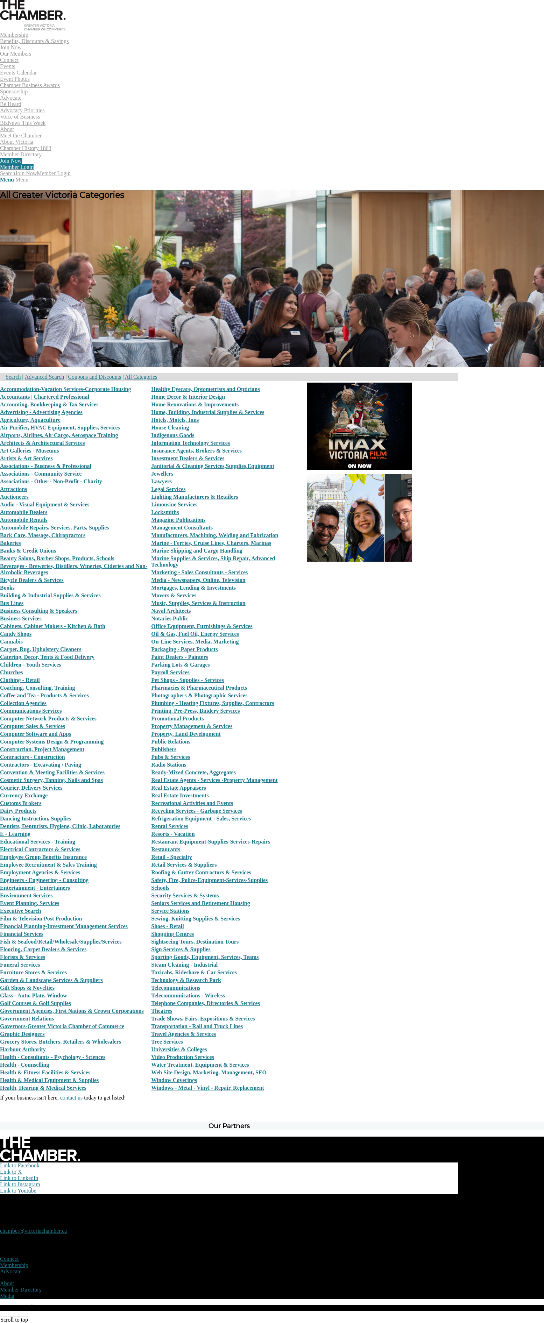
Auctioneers (14, 497)
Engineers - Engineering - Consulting (44, 880)
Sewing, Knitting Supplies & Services (195, 919)
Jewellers (162, 474)
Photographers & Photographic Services (199, 695)
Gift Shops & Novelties (27, 988)
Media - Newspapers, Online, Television (198, 580)
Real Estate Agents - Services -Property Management (214, 780)
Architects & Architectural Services (42, 443)
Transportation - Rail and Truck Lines (197, 1026)
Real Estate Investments (180, 795)
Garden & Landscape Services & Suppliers (51, 980)
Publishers (163, 749)
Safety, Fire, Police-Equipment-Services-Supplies (209, 880)
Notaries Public (169, 618)
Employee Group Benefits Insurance (43, 857)
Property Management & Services (191, 726)
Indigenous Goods (172, 435)
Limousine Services (174, 504)
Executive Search (20, 911)
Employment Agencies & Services (40, 872)
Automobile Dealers (24, 512)
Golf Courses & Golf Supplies (35, 1003)
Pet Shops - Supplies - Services (187, 680)
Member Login (53, 173)
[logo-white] (40, 1159)
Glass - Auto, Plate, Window (33, 995)
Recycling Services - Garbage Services (196, 811)
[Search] (7, 173)
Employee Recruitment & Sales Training (48, 865)
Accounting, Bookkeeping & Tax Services (49, 404)
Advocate (10, 1271)
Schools (160, 888)
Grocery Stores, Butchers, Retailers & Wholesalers (60, 1042)
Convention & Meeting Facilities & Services (52, 772)
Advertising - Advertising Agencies (41, 412)
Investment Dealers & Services (187, 458)
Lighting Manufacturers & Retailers (194, 497)
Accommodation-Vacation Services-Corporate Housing (65, 389)
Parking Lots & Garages (180, 665)
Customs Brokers (20, 803)
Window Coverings (174, 1080)
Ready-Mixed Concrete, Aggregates (193, 772)
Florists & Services (22, 957)
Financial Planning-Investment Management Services (64, 926)
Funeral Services (20, 965)
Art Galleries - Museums (29, 451)
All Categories (141, 377)
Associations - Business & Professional (45, 466)
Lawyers (161, 481)
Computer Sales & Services (32, 726)
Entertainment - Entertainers (35, 888)
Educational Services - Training (37, 842)
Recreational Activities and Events (192, 803)
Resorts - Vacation (173, 834)
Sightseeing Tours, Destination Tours (195, 942)
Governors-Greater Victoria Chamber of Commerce (62, 1026)
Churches (11, 672)
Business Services (21, 618)
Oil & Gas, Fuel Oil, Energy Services (195, 634)
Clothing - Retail (20, 680)
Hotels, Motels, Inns (175, 420)
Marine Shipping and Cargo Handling (196, 551)
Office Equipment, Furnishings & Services (201, 626)
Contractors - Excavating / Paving (40, 765)
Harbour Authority (23, 1049)
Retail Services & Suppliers (184, 865)
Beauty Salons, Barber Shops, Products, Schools (57, 558)
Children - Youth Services (30, 665)
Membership (14, 1265)
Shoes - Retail (167, 926)
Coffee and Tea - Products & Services (44, 695)
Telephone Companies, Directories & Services (205, 1003)
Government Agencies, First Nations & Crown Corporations (72, 1011)
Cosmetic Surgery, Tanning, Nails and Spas (51, 780)
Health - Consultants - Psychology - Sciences (52, 1057)
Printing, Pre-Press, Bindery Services (195, 711)
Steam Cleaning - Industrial (184, 965)
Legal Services (168, 489)
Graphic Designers (22, 1034)
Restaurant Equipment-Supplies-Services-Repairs (210, 842)
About (7, 1283)
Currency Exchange (24, 795)
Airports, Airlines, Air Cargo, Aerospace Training (59, 435)
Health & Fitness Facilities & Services (45, 1072)
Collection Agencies (23, 703)
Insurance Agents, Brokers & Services (196, 451)
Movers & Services (173, 595)
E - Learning (15, 834)
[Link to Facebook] (20, 1165)
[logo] (32, 28)
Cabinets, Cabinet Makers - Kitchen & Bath (52, 626)
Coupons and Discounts (94, 377)
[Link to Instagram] (20, 1184)
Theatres (161, 1011)
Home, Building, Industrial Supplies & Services (207, 412)
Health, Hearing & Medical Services (43, 1088)
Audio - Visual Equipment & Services (45, 504)
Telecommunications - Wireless (188, 995)
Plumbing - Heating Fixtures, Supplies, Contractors (212, 703)
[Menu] (14, 180)
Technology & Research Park (186, 980)
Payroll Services (170, 672)
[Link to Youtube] (18, 1191)
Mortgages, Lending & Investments (193, 588)
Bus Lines (11, 603)
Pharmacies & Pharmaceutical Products (199, 688)
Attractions (13, 489)
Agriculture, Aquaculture (30, 420)
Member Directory (21, 1290)
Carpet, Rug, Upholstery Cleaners (40, 649)
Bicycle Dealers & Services (32, 580)
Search (13, 377)
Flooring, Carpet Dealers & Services (43, 949)
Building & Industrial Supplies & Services (50, 595)
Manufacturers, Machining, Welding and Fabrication (214, 535)
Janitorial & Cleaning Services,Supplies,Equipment (212, 466)
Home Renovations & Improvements (195, 404)
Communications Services (31, 711)
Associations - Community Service (41, 474)
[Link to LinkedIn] (19, 1178)
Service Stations (170, 911)
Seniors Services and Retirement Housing (200, 903)
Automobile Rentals (24, 520)
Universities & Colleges (179, 1049)
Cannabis (11, 642)
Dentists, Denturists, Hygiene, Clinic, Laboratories (60, 826)
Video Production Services (182, 1057)
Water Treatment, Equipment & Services (200, 1065)
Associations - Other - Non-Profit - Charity (51, 481)
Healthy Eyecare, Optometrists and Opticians (205, 389)
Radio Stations (168, 765)
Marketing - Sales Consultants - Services (199, 572)
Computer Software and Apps (35, 734)
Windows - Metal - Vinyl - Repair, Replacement (207, 1088)
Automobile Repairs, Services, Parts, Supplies (54, 528)
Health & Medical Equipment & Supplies (49, 1080)
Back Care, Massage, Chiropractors (42, 535)
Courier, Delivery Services (31, 788)
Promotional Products (177, 718)
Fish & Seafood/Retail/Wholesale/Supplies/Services (61, 942)
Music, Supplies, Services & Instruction (198, 603)
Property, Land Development (185, 734)
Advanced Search (44, 377)
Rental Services (169, 826)
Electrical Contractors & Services (40, 849)
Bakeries (10, 543)
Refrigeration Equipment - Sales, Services (201, 818)
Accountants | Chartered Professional (44, 397)
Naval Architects (171, 611)
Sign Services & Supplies (180, 949)
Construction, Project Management (42, 749)
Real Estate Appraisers (178, 788)
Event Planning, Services (29, 903)
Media (7, 1296)
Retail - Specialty (171, 857)
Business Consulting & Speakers (38, 611)
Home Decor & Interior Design (188, 397)
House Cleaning (170, 428)
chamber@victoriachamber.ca (33, 1231)
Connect (9, 1259)
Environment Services (26, 895)
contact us (71, 1098)
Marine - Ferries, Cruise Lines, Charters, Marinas (211, 543)
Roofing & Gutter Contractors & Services (201, 872)
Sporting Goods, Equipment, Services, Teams (205, 957)
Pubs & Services (170, 757)
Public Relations (170, 742)
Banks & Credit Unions (28, 551)
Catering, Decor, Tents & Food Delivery (47, 657)
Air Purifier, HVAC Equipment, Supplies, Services (60, 428)
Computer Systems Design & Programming (52, 742)
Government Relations (27, 1019)
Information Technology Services (190, 443)
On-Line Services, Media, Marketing (195, 642)
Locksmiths (165, 512)
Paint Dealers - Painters (179, 657)
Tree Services (167, 1042)
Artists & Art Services (26, 458)
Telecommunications (175, 988)
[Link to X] (11, 1172)
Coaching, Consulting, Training (37, 688)
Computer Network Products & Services (48, 718)
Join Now (26, 173)
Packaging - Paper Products (184, 649)
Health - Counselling (24, 1065)
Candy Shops (15, 634)
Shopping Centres (172, 934)
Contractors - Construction (32, 757)
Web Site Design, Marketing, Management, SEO (209, 1072)
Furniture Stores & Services (33, 972)
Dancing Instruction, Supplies (35, 818)
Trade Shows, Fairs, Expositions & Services (203, 1019)
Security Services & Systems (185, 895)
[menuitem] (229, 44)
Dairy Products (18, 811)
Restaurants (165, 849)
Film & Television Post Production (41, 919)
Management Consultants (182, 528)
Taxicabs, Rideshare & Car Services (194, 972)
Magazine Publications (178, 520)
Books (7, 588)
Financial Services (21, 934)
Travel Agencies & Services (183, 1034)
